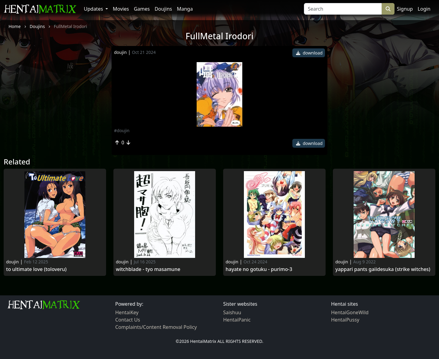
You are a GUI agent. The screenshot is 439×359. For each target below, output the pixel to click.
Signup (405, 8)
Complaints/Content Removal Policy (156, 327)
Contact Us (127, 319)
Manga (185, 8)
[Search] (343, 9)
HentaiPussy (345, 319)
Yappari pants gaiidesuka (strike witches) (382, 269)
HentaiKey (126, 312)
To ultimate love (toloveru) (36, 269)
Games (142, 8)
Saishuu (232, 312)
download (309, 53)
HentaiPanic (237, 319)
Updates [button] (94, 8)
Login (424, 8)
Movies (121, 8)
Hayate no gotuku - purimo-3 (259, 269)
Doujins (163, 8)
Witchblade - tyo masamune (148, 269)
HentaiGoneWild (350, 312)
